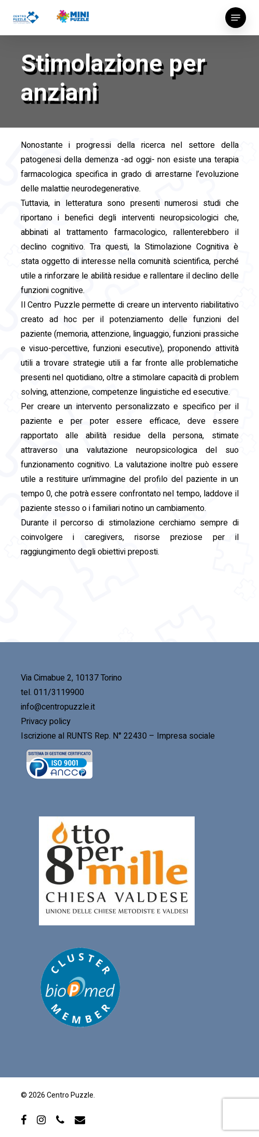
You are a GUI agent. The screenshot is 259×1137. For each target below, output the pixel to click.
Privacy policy (46, 721)
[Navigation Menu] (235, 17)
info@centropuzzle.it (58, 707)
